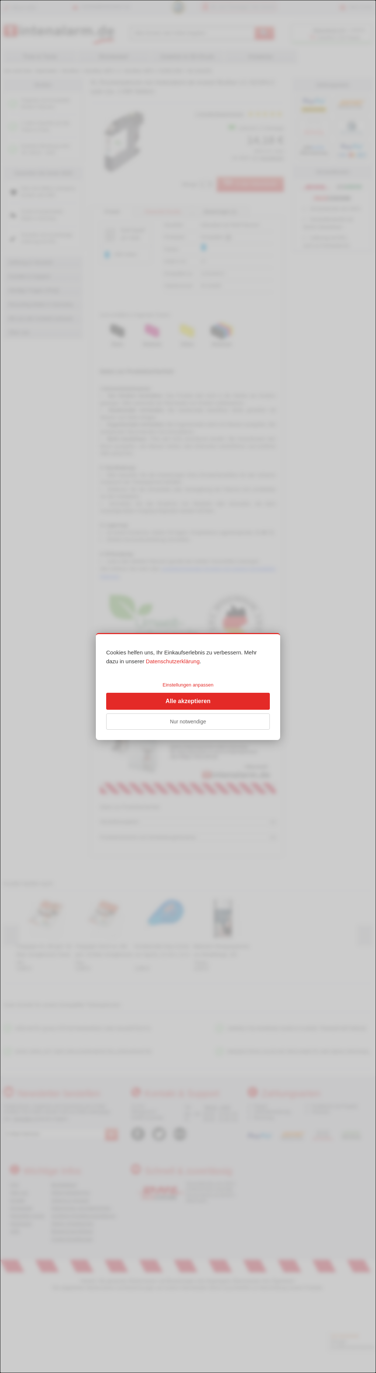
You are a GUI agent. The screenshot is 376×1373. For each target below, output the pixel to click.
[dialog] (188, 686)
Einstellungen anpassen (188, 685)
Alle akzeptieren (188, 701)
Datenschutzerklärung (173, 661)
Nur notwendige (188, 721)
